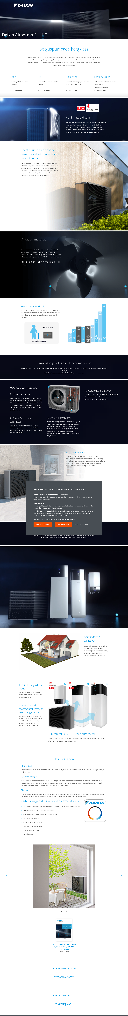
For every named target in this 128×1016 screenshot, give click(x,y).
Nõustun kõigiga (42, 524)
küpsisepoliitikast (68, 519)
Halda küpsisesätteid (82, 524)
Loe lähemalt (17, 91)
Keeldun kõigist (63, 524)
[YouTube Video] (41, 188)
